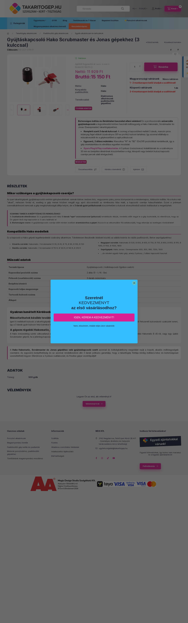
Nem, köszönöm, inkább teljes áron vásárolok (93, 326)
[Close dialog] (134, 283)
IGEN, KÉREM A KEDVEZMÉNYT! (94, 317)
